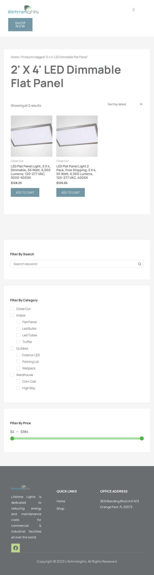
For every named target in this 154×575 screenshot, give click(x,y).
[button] (133, 9)
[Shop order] (124, 104)
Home (15, 57)
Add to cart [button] (25, 192)
